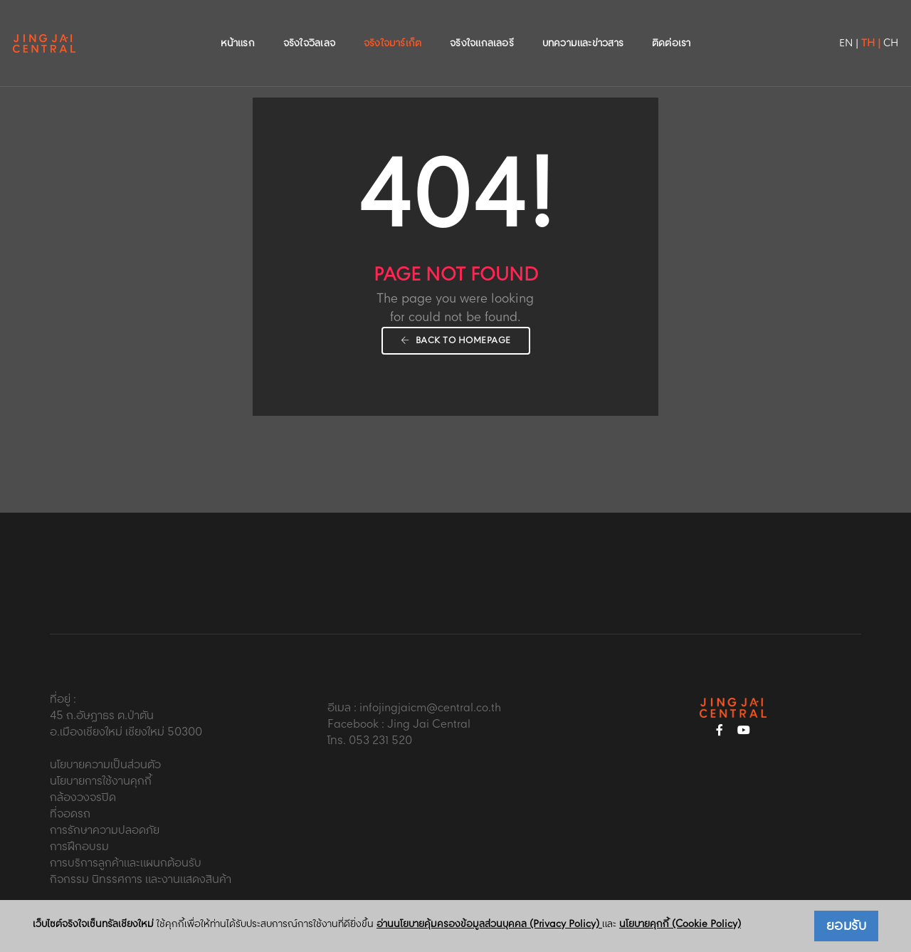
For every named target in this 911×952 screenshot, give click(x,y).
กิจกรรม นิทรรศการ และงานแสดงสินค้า (140, 880)
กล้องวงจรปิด (83, 798)
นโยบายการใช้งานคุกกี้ (101, 781)
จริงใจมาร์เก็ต (392, 25)
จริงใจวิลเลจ (309, 25)
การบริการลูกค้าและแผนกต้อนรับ (125, 863)
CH (857, 25)
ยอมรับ (846, 926)
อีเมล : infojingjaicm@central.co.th (414, 708)
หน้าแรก (238, 25)
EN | (815, 25)
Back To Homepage (456, 340)
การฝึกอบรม (79, 847)
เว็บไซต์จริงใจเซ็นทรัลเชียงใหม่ (93, 924)
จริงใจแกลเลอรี (482, 25)
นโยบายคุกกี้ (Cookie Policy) (680, 924)
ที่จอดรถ (70, 814)
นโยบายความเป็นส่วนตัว (105, 765)
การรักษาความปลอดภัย (104, 830)
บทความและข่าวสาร (582, 25)
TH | (837, 25)
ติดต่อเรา (671, 25)
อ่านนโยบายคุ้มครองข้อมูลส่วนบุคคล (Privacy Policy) (489, 924)
